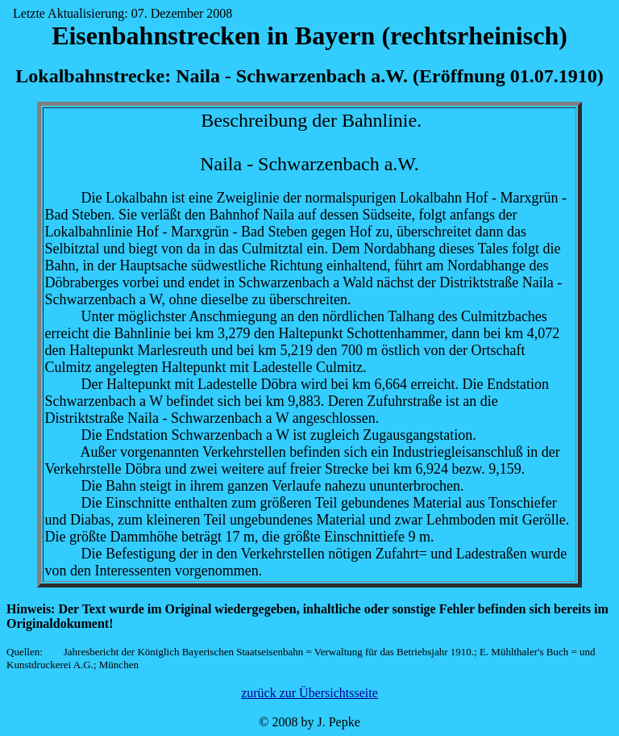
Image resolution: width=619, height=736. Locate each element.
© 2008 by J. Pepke (309, 722)
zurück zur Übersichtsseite (309, 693)
